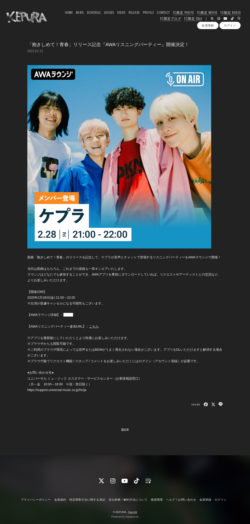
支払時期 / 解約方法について (128, 499)
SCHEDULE (93, 13)
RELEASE (133, 13)
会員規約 (60, 499)
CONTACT (162, 13)
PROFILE (147, 13)
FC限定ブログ (170, 19)
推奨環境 (157, 499)
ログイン (230, 27)
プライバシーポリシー (36, 499)
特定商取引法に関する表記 (87, 499)
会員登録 (208, 27)
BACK (125, 429)
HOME (68, 13)
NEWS (79, 13)
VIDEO (120, 13)
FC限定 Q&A (193, 19)
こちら (68, 315)
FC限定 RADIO (230, 13)
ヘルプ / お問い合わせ (181, 499)
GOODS (109, 13)
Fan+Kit (132, 512)
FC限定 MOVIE (206, 13)
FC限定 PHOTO (182, 13)
